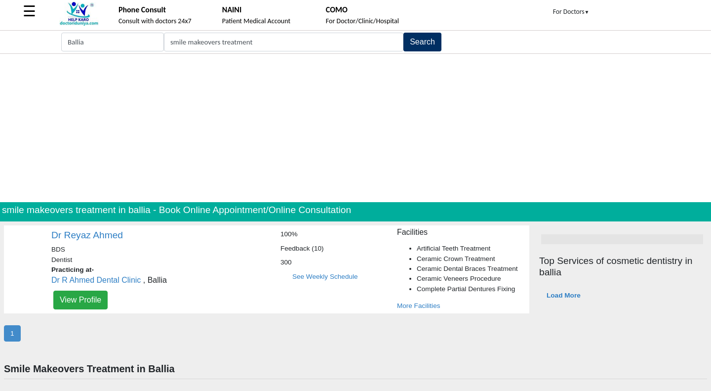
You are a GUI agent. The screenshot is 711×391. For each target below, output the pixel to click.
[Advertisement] (355, 128)
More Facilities (418, 305)
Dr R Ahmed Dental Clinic (96, 280)
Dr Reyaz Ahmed (87, 235)
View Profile (80, 300)
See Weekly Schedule (325, 276)
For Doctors (571, 11)
